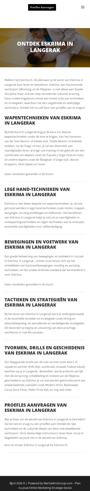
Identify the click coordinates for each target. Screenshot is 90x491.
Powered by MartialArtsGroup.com (50, 483)
